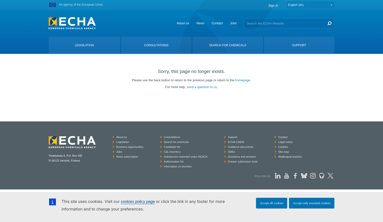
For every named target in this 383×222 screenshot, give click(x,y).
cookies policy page (138, 201)
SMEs (231, 151)
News (200, 23)
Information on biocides (178, 166)
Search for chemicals (176, 141)
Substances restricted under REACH (186, 156)
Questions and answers (242, 156)
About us (183, 23)
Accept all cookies (271, 203)
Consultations (172, 137)
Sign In (273, 5)
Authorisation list (174, 161)
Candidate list (172, 146)
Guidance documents (240, 146)
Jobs (233, 23)
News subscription (127, 156)
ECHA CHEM (236, 141)
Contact (217, 23)
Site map (283, 151)
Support (232, 137)
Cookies (283, 146)
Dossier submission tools (243, 161)
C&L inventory (172, 151)
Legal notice (285, 141)
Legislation (122, 141)
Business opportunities (129, 146)
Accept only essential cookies (311, 203)
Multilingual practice (290, 156)
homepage (242, 80)
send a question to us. (202, 87)
